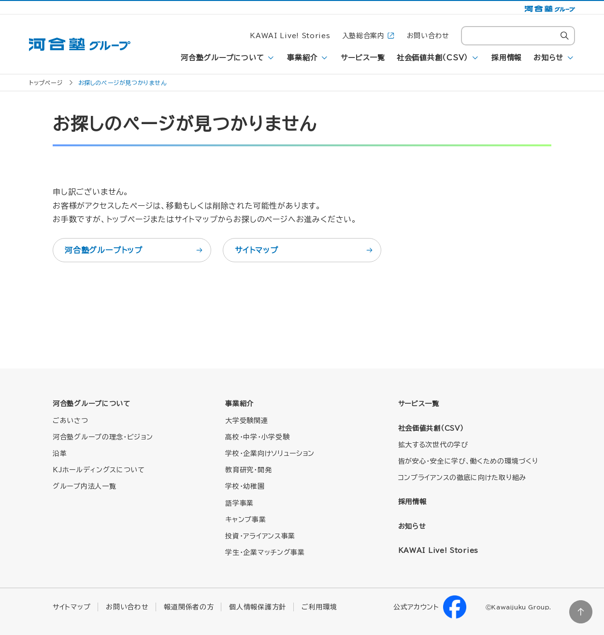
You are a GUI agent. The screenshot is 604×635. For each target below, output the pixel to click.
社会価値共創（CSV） (432, 57)
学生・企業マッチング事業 (264, 552)
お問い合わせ (428, 35)
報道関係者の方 (189, 607)
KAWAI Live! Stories (290, 35)
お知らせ (548, 57)
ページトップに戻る (580, 611)
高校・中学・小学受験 (257, 437)
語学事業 (239, 503)
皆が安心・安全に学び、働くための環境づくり (468, 461)
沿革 (60, 453)
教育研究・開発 (248, 469)
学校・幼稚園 (244, 486)
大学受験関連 (246, 420)
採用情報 (506, 57)
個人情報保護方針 (257, 607)
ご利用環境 (319, 607)
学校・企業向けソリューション (270, 453)
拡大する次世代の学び (433, 444)
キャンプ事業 (245, 519)
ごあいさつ (70, 420)
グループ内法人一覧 (84, 486)
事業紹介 (302, 57)
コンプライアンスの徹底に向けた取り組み (462, 477)
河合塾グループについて (222, 57)
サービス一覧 (363, 57)
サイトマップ (304, 250)
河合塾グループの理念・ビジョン (103, 437)
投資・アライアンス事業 (260, 536)
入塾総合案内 (368, 36)
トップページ (46, 82)
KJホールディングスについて (99, 469)
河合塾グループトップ (134, 250)
